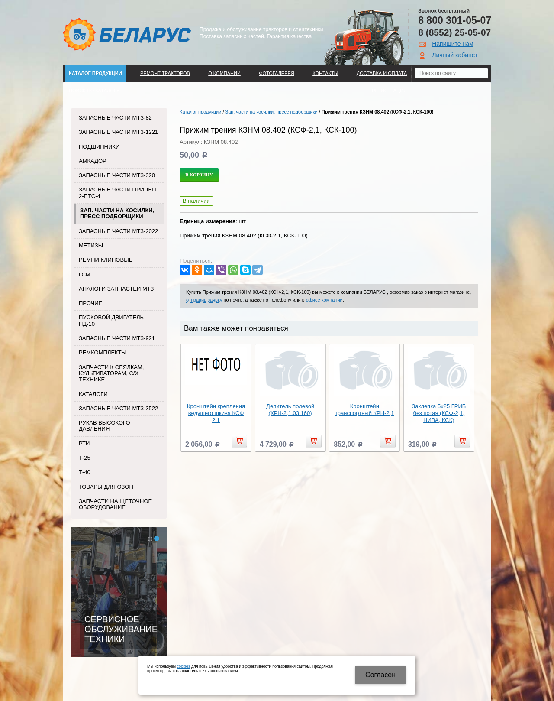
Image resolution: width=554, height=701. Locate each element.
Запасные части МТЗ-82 (115, 117)
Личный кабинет (454, 55)
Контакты (325, 73)
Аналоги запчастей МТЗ (116, 289)
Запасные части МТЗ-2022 (118, 231)
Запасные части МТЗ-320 (117, 175)
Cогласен (380, 674)
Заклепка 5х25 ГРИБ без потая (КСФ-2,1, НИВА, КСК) (439, 413)
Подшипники (99, 146)
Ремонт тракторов (165, 73)
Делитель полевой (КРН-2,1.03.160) (290, 409)
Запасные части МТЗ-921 (117, 338)
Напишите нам (452, 43)
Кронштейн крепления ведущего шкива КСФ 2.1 (216, 413)
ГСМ (84, 274)
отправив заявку (204, 299)
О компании (224, 73)
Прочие (90, 303)
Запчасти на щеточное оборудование (115, 504)
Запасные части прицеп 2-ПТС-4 (117, 192)
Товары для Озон (106, 487)
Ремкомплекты (102, 352)
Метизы (91, 245)
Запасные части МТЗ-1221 (118, 132)
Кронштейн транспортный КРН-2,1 (364, 409)
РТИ (84, 443)
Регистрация (389, 90)
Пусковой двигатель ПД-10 (111, 320)
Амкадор (92, 161)
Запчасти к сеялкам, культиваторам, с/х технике (111, 373)
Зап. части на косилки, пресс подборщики (117, 213)
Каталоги (93, 394)
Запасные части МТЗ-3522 (118, 408)
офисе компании (324, 299)
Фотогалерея (276, 73)
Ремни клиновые (105, 259)
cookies (183, 666)
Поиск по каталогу (94, 90)
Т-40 (84, 472)
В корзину (199, 174)
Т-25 (84, 457)
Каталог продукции (95, 73)
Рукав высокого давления (104, 425)
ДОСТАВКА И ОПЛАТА (382, 73)
